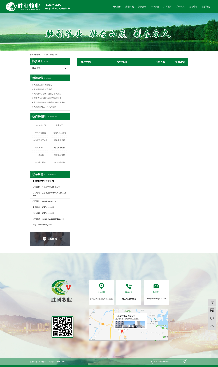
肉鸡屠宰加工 (40, 148)
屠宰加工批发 (59, 155)
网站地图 (51, 362)
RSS (58, 362)
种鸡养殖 (40, 155)
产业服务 (155, 6)
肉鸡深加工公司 (59, 133)
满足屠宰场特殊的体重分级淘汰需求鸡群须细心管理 (51, 102)
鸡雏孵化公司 (40, 125)
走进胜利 (129, 6)
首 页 (46, 54)
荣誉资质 (180, 6)
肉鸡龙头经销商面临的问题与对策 (47, 98)
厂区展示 (167, 6)
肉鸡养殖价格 (59, 162)
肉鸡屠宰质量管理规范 (43, 89)
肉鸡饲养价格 (59, 148)
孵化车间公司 (59, 140)
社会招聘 (36, 68)
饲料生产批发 (40, 162)
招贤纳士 (53, 54)
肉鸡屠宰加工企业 (40, 140)
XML (64, 362)
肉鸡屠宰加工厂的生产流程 (45, 107)
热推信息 (33, 362)
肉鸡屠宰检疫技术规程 (43, 85)
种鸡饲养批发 (40, 133)
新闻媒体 (142, 6)
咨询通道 (193, 6)
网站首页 (117, 6)
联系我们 (205, 6)
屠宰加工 (59, 125)
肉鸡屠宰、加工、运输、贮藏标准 (47, 94)
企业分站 (42, 362)
